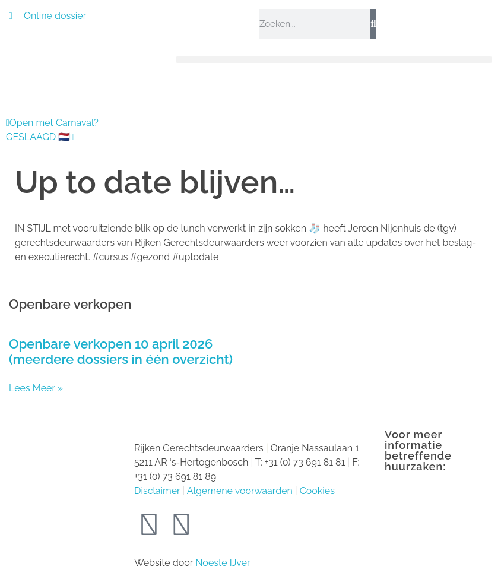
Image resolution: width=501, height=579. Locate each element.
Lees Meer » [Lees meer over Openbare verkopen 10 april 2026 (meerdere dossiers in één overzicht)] (36, 388)
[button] (334, 59)
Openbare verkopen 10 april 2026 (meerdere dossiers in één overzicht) (121, 351)
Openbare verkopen (70, 304)
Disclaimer (157, 490)
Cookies (317, 490)
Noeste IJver (222, 562)
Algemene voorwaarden (240, 490)
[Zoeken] (373, 24)
